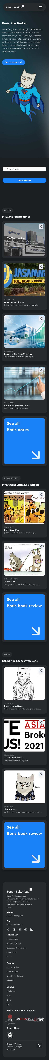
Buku (9, 996)
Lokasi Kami (11, 952)
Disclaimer (11, 991)
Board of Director (14, 944)
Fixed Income (12, 972)
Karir (9, 957)
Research (11, 980)
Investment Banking (15, 976)
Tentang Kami (12, 939)
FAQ (8, 1004)
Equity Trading (13, 967)
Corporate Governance (16, 948)
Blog (9, 1000)
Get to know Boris (13, 62)
